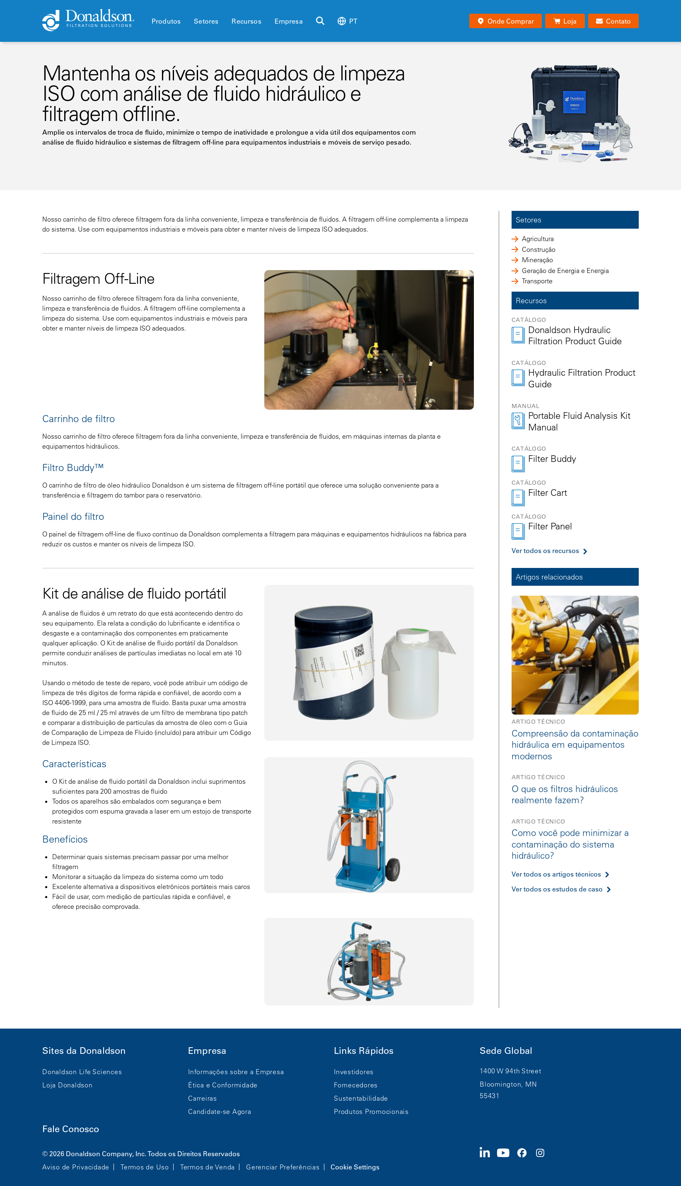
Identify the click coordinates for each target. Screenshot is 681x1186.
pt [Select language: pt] (347, 21)
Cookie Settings (355, 1167)
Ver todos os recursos (545, 550)
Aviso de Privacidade (75, 1167)
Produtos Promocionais (371, 1111)
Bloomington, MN (508, 1084)
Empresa (289, 21)
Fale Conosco (70, 1129)
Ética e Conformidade (223, 1085)
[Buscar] (320, 21)
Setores (206, 21)
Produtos (166, 21)
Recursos (246, 21)
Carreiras (202, 1098)
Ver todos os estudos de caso (557, 889)
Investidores (354, 1071)
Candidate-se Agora (219, 1111)
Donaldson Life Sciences (82, 1071)
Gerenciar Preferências (283, 1167)
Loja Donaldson (67, 1085)
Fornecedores (356, 1085)
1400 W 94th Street (510, 1071)
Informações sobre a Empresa (236, 1071)
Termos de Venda (207, 1167)
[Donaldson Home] (93, 20)
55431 (490, 1096)
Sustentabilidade (361, 1098)
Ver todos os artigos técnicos (556, 874)
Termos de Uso (145, 1167)
